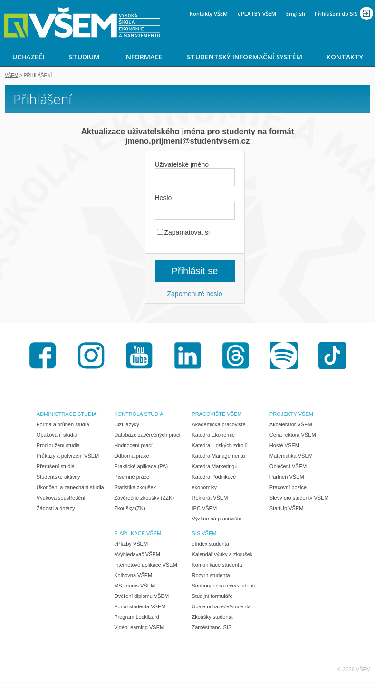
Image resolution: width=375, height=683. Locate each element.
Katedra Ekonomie (213, 436)
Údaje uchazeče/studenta (221, 607)
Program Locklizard (136, 618)
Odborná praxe (131, 457)
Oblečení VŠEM (288, 467)
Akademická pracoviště (219, 425)
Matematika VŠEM (291, 457)
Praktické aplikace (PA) (141, 467)
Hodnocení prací (133, 446)
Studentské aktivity (58, 478)
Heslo (163, 198)
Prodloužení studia (58, 446)
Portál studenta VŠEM (139, 607)
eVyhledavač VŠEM (137, 555)
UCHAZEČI (28, 56)
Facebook (43, 356)
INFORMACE (143, 56)
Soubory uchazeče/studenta (224, 586)
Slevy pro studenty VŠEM (299, 498)
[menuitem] (28, 56)
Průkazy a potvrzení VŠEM (68, 457)
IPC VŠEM (204, 509)
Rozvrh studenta (211, 576)
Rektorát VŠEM (210, 498)
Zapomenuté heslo (194, 294)
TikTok (332, 356)
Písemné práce (131, 478)
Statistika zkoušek (135, 488)
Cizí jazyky (126, 425)
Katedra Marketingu (215, 467)
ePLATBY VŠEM (257, 13)
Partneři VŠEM (286, 478)
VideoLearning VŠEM (139, 628)
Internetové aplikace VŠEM (145, 565)
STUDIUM (84, 56)
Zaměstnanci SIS (212, 628)
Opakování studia (57, 436)
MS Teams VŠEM (134, 586)
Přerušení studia (56, 467)
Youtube (139, 356)
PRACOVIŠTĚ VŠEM (217, 415)
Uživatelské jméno (182, 165)
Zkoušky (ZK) (129, 509)
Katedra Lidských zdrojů (220, 446)
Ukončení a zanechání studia (70, 488)
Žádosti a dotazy (56, 509)
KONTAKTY (345, 56)
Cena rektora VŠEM (292, 436)
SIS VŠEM (204, 534)
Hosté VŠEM (284, 446)
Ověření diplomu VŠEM (141, 597)
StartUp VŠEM (286, 509)
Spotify (284, 356)
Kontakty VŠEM (209, 13)
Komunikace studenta (217, 565)
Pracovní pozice (288, 488)
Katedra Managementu (218, 457)
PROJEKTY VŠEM (291, 415)
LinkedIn (188, 356)
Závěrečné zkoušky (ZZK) (144, 498)
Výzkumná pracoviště (217, 519)
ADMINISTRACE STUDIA (67, 415)
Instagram (91, 356)
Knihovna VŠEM (133, 576)
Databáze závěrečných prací (147, 436)
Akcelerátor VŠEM (290, 425)
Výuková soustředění (61, 498)
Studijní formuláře (212, 597)
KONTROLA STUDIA (138, 415)
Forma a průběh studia (63, 425)
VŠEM (11, 76)
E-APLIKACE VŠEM (137, 534)
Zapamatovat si (183, 233)
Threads (236, 356)
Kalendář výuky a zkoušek (222, 555)
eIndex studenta (210, 545)
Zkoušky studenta (212, 618)
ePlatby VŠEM (131, 545)
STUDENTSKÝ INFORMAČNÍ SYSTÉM (244, 56)
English (295, 13)
